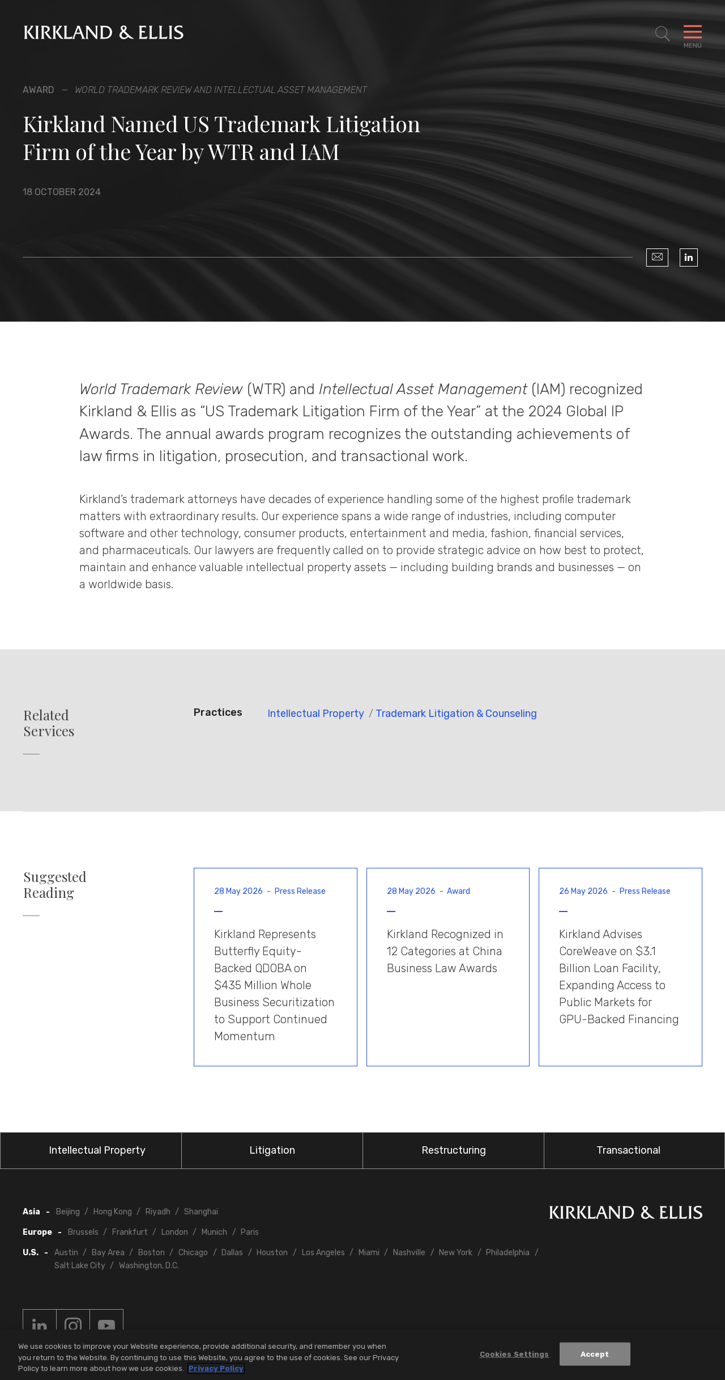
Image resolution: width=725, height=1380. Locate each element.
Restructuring (453, 1150)
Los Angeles (323, 1252)
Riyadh (158, 1212)
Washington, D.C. (149, 1266)
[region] (362, 1355)
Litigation (272, 1150)
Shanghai (201, 1212)
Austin (66, 1252)
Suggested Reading (55, 885)
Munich (214, 1232)
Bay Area (108, 1252)
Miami (369, 1252)
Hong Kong (112, 1212)
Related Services (48, 723)
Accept (595, 1353)
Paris (250, 1232)
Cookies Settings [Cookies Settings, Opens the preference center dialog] (514, 1353)
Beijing (68, 1212)
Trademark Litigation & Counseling (456, 713)
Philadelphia (508, 1252)
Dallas (232, 1252)
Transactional (628, 1150)
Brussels (83, 1232)
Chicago (193, 1252)
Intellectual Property (315, 713)
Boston (151, 1252)
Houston (272, 1252)
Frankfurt (130, 1232)
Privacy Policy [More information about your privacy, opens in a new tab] (216, 1368)
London (174, 1232)
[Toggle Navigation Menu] (692, 34)
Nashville (409, 1252)
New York (455, 1252)
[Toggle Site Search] (662, 34)
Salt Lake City (79, 1266)
